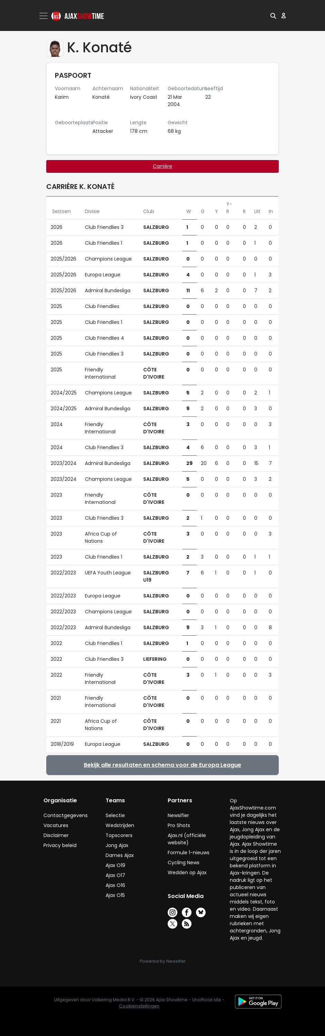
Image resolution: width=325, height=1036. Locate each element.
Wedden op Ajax (187, 872)
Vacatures (55, 825)
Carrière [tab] (162, 166)
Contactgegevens (65, 815)
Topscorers (119, 835)
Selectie (115, 815)
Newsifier (178, 815)
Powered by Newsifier (163, 961)
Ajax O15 (115, 895)
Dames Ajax (120, 855)
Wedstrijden (120, 825)
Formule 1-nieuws (188, 852)
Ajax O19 (115, 865)
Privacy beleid (60, 845)
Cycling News (183, 862)
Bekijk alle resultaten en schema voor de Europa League (162, 765)
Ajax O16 (115, 885)
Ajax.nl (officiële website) (187, 839)
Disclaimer (56, 835)
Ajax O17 (115, 875)
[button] (273, 15)
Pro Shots (179, 825)
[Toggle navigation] (44, 15)
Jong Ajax (117, 845)
